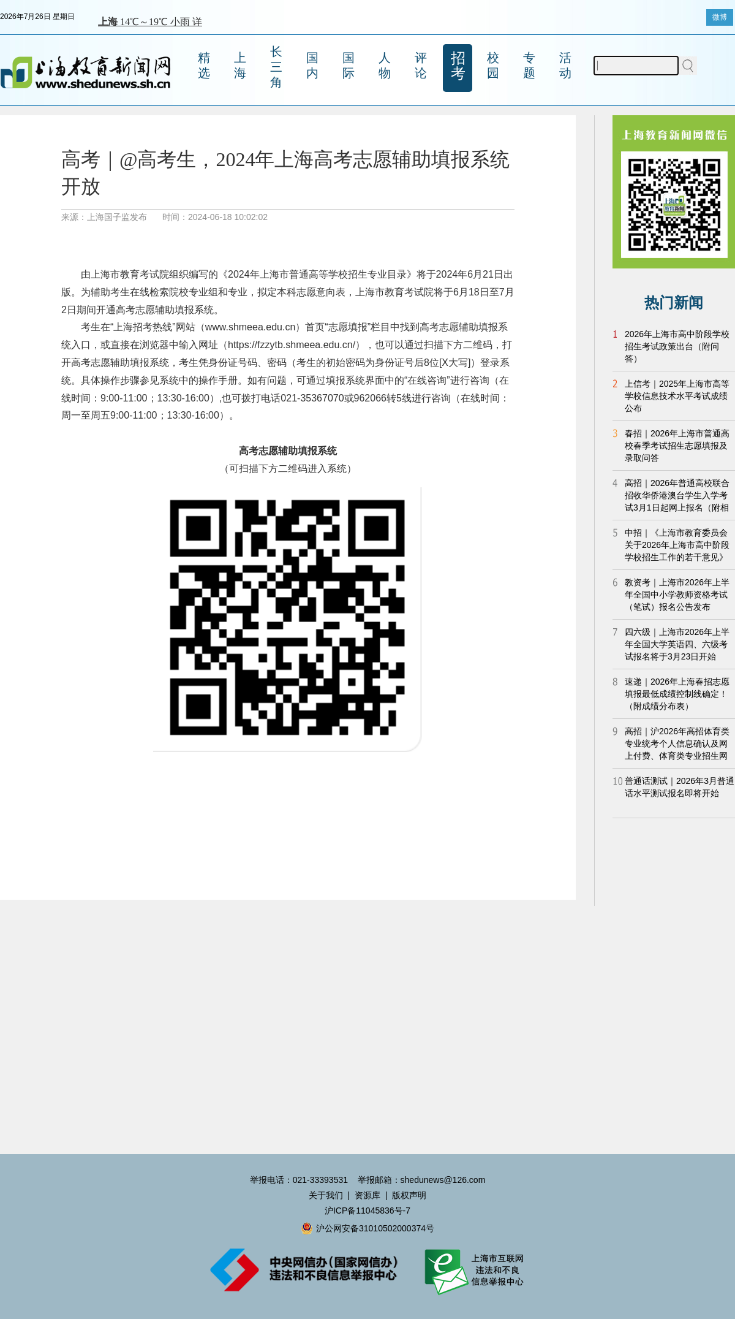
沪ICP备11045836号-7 (367, 1210)
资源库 (367, 1195)
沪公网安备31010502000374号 (367, 1228)
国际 (348, 65)
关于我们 (326, 1195)
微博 (719, 17)
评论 (421, 65)
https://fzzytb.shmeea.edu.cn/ (291, 345)
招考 (458, 66)
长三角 (276, 67)
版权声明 (409, 1195)
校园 (493, 65)
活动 (565, 65)
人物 (385, 65)
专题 (529, 65)
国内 (312, 65)
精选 (204, 65)
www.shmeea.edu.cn (250, 327)
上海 (240, 65)
